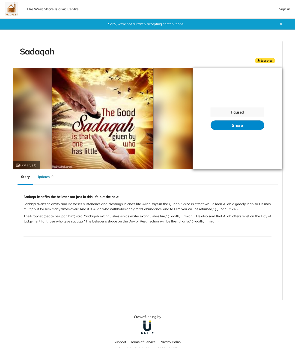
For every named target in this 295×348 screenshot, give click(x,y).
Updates (44, 176)
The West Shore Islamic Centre (52, 9)
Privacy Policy (170, 342)
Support (120, 342)
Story (25, 176)
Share (237, 125)
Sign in (284, 9)
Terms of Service (142, 342)
